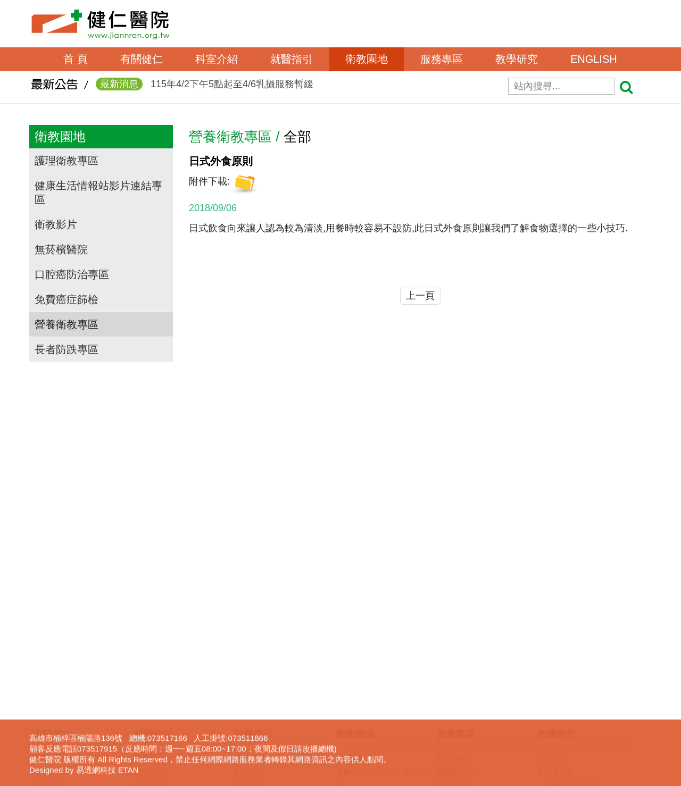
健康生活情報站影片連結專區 (98, 192)
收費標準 (249, 687)
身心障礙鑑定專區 (466, 732)
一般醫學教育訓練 (567, 628)
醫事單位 (149, 598)
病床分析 (249, 732)
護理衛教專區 (66, 160)
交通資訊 (48, 658)
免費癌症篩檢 (66, 299)
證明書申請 (455, 613)
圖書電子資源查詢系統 (574, 687)
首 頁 (75, 59)
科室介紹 (216, 59)
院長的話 (48, 598)
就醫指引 (291, 59)
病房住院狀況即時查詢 (272, 717)
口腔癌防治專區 (72, 274)
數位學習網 (556, 613)
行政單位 (149, 628)
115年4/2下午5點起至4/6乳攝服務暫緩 (204, 87)
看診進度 (249, 643)
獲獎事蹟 (48, 643)
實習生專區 (556, 658)
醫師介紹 (249, 598)
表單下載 (451, 628)
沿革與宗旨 (51, 613)
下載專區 (552, 702)
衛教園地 (366, 59)
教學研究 (516, 59)
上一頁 (420, 295)
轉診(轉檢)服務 (259, 702)
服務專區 (441, 59)
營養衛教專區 (66, 324)
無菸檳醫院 (61, 249)
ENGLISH (593, 59)
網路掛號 (249, 628)
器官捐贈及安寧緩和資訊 (477, 747)
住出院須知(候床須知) (270, 672)
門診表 (246, 613)
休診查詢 (249, 658)
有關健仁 (141, 59)
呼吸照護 (451, 672)
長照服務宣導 (458, 717)
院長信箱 (451, 598)
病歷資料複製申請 (466, 643)
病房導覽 (249, 747)
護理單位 (149, 613)
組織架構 (48, 628)
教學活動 (552, 598)
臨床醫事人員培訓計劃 (574, 643)
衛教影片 (56, 224)
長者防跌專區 (66, 349)
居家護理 (451, 658)
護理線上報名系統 (567, 672)
